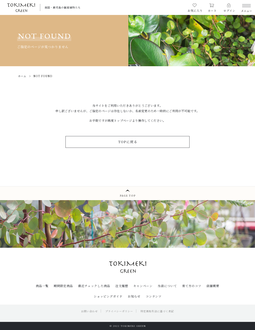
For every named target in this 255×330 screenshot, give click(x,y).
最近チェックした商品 (94, 286)
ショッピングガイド (108, 296)
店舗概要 (212, 286)
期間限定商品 (63, 286)
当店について (167, 286)
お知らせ (134, 296)
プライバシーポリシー (119, 311)
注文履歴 (121, 286)
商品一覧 (42, 286)
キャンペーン (143, 286)
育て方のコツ (191, 286)
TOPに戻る (127, 141)
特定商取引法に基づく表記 (157, 311)
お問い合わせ (89, 311)
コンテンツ (154, 296)
